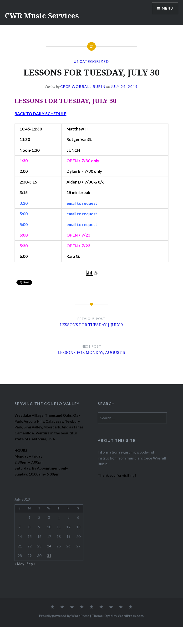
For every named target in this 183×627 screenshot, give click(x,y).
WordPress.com (130, 616)
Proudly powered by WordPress (64, 616)
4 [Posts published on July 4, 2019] (59, 517)
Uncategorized (91, 61)
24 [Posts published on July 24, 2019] (49, 546)
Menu (167, 8)
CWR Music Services (42, 16)
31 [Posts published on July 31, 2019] (49, 555)
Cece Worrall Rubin (83, 86)
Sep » (30, 564)
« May (19, 564)
